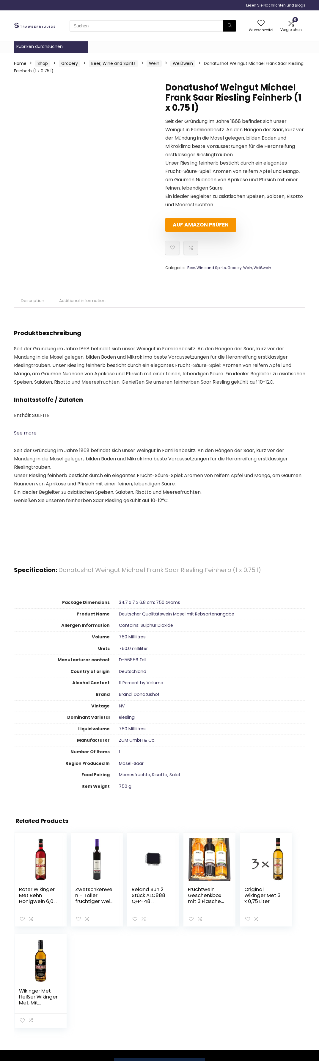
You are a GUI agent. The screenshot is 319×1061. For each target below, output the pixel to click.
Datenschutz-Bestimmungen (277, 981)
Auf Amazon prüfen (199, 224)
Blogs (219, 996)
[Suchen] (229, 26)
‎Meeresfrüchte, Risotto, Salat (149, 775)
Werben (222, 1012)
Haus (219, 979)
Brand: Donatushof (139, 694)
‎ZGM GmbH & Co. (137, 740)
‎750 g (125, 786)
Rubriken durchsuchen (39, 46)
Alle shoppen (227, 987)
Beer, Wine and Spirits (113, 63)
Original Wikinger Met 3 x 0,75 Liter (229, 898)
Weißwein (183, 63)
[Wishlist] (261, 23)
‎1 (119, 752)
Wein (154, 63)
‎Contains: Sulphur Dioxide (146, 625)
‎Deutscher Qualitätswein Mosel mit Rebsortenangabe (176, 614)
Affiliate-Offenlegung (274, 1003)
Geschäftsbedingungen (286, 993)
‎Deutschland (132, 671)
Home (20, 63)
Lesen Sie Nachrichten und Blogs (275, 5)
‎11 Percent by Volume (141, 683)
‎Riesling (127, 717)
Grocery (69, 63)
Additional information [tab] (82, 301)
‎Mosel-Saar (131, 763)
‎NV (122, 706)
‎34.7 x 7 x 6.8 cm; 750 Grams (149, 602)
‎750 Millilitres (132, 637)
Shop (42, 63)
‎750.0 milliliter (133, 648)
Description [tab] (32, 301)
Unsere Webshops (232, 1004)
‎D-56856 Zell (132, 660)
